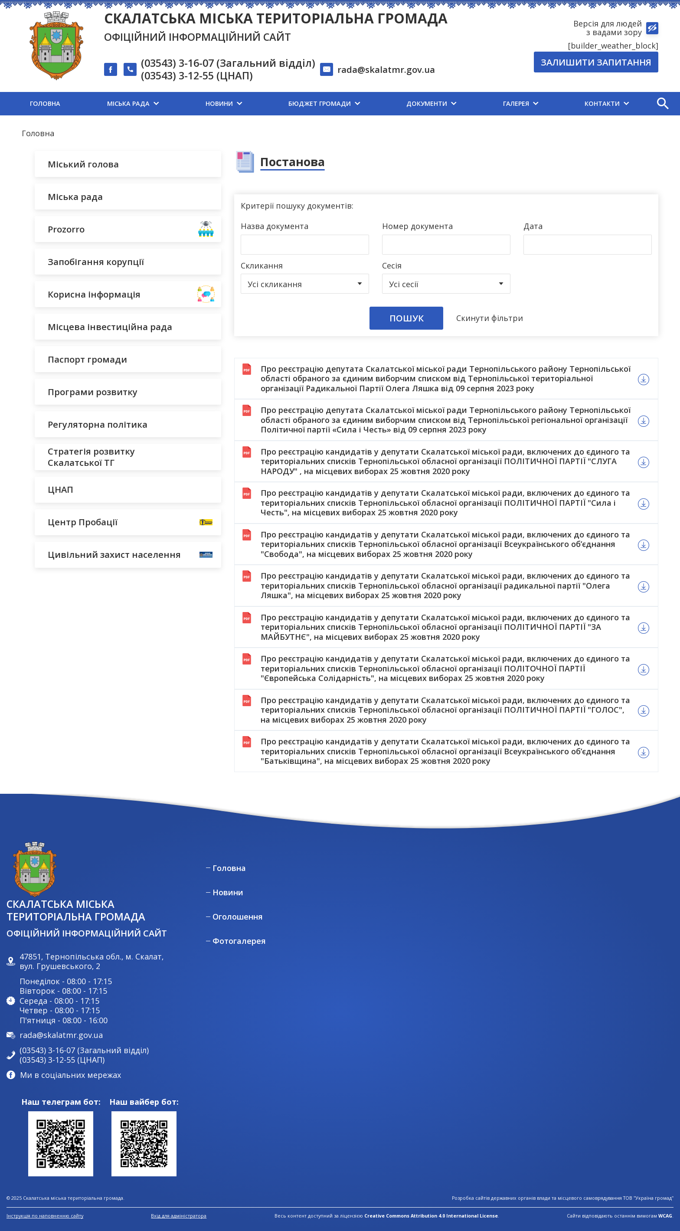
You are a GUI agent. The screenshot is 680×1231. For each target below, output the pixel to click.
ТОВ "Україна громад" (648, 1198)
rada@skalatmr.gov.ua (386, 69)
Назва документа (274, 226)
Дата (533, 226)
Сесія (392, 266)
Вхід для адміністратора (178, 1216)
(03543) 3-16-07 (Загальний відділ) (228, 63)
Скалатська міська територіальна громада (276, 18)
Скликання (262, 266)
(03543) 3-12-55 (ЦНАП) (197, 75)
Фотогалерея (239, 941)
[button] (662, 103)
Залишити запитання (596, 62)
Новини (227, 892)
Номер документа (417, 226)
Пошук (406, 318)
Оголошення (237, 917)
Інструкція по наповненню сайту (45, 1216)
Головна (38, 133)
